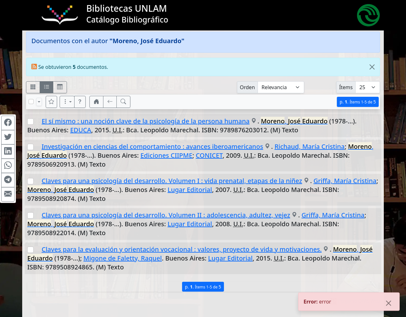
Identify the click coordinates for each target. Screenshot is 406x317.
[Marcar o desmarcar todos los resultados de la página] (31, 101)
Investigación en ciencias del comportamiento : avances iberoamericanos (152, 146)
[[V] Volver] (110, 102)
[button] (80, 102)
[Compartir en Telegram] (8, 180)
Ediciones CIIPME (167, 155)
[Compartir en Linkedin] (8, 151)
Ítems (346, 87)
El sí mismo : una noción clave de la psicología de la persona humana (145, 121)
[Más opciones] (67, 102)
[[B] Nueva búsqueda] (123, 102)
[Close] (372, 67)
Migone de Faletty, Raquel (122, 258)
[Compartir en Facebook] (8, 123)
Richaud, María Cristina (309, 146)
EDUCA (80, 130)
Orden (247, 87)
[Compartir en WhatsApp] (8, 165)
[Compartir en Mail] (8, 194)
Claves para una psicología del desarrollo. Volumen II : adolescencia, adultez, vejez (166, 215)
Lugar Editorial (189, 189)
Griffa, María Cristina (344, 180)
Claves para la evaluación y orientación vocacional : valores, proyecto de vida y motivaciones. (182, 249)
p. (358, 101)
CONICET (209, 155)
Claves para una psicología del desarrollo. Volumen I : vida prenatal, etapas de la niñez (172, 180)
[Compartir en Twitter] (8, 137)
